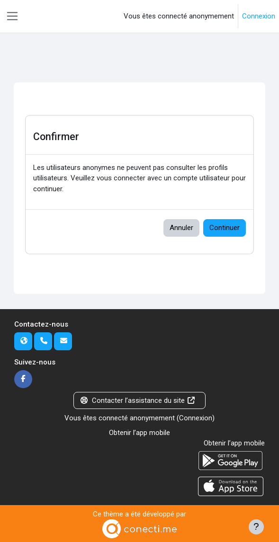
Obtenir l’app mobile (139, 432)
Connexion (258, 16)
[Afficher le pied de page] (256, 526)
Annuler (181, 227)
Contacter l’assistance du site (138, 400)
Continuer (224, 227)
